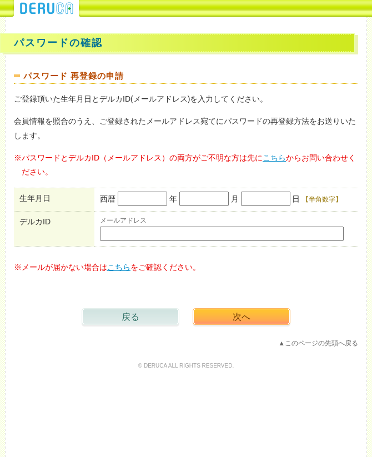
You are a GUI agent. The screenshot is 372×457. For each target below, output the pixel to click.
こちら (274, 157)
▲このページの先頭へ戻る (318, 343)
